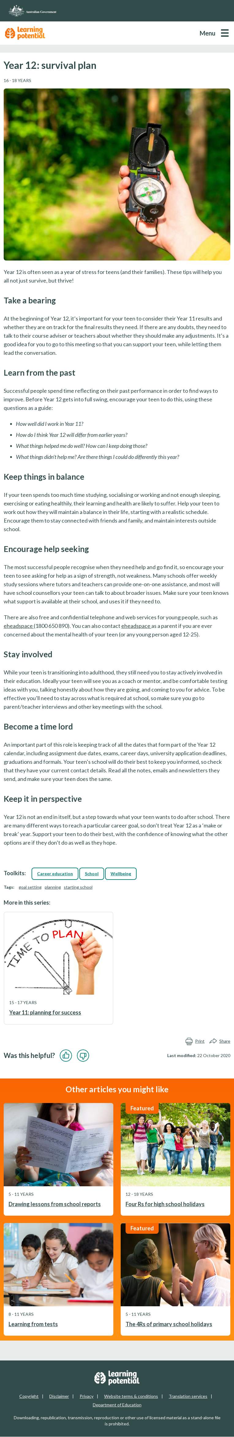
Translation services (188, 1396)
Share (219, 1041)
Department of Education (117, 1404)
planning (53, 887)
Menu (207, 33)
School (92, 873)
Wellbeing (121, 873)
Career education (55, 873)
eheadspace (19, 625)
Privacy (86, 1396)
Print (195, 1041)
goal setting (30, 887)
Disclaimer (59, 1396)
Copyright (29, 1396)
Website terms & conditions (131, 1396)
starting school (78, 887)
